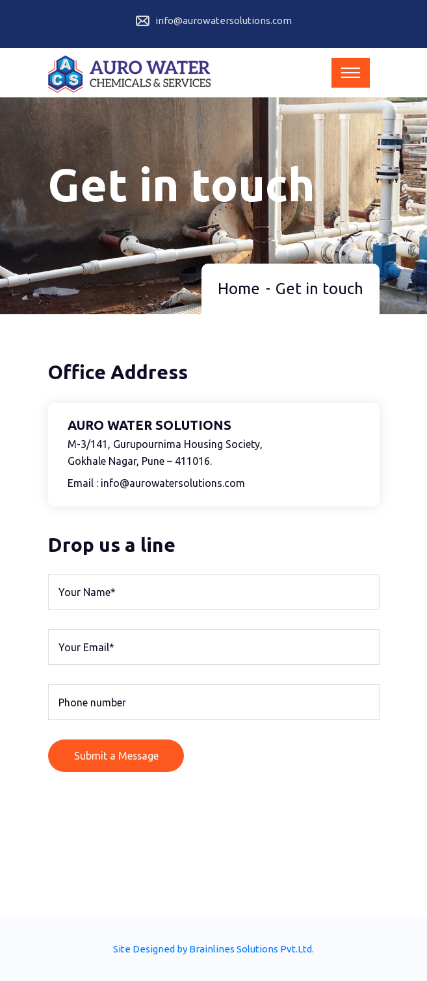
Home (239, 287)
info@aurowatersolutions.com (223, 20)
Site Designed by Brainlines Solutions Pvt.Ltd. (213, 947)
